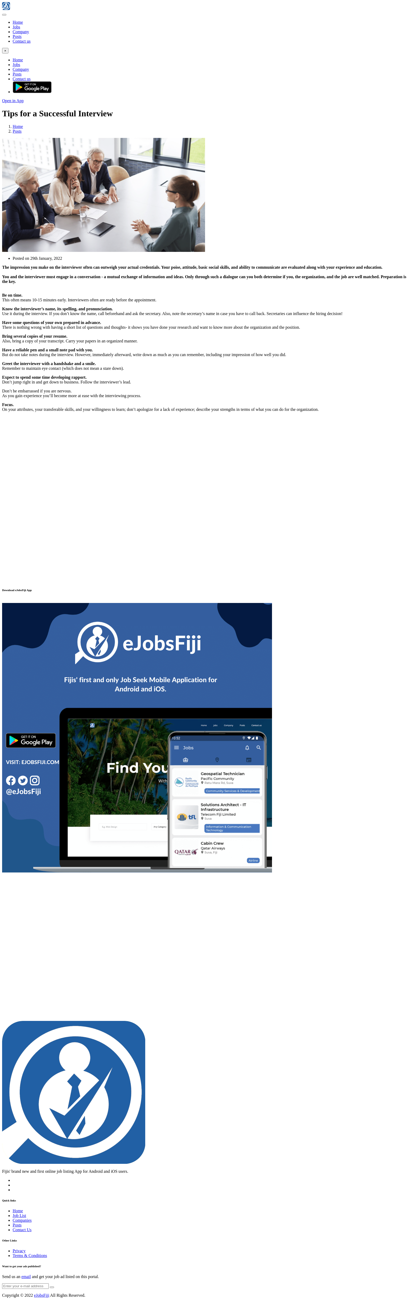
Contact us (22, 41)
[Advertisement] (206, 462)
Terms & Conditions (30, 1255)
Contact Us (22, 1230)
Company (21, 31)
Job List (19, 1215)
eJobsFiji (41, 1295)
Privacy (19, 1251)
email (26, 1276)
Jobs (16, 27)
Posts (17, 36)
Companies (22, 1220)
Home (18, 22)
